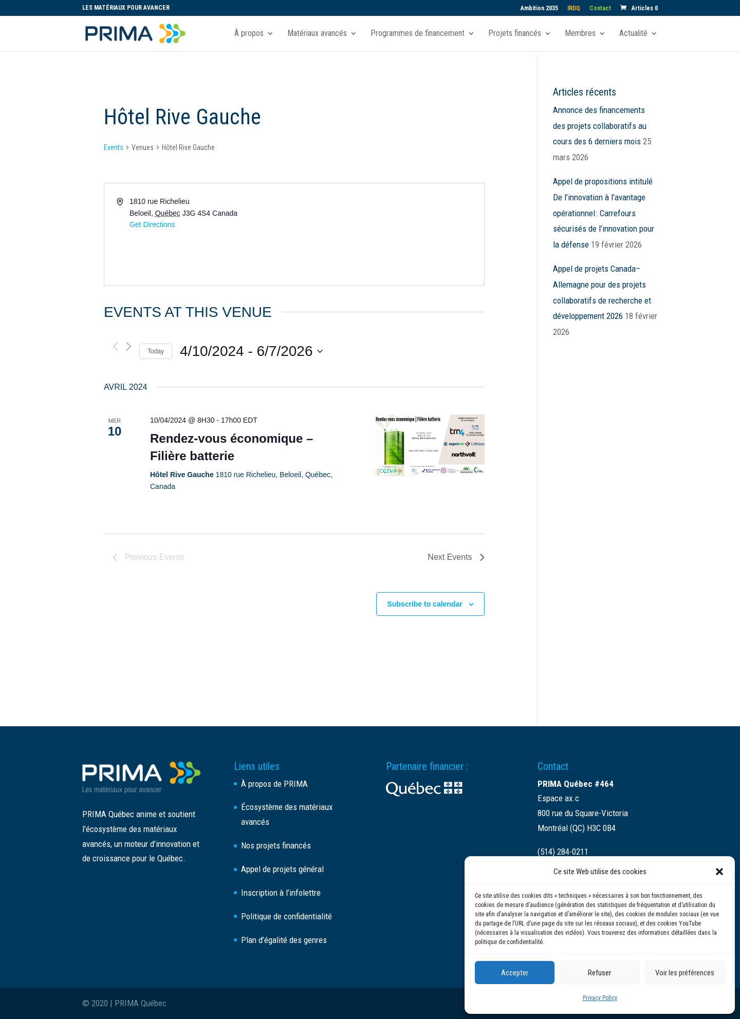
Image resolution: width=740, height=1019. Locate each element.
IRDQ (573, 8)
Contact (600, 8)
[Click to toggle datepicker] (251, 351)
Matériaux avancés (317, 34)
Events (113, 147)
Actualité (633, 34)
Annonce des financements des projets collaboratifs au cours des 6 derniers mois (599, 125)
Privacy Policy (600, 998)
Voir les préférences (684, 972)
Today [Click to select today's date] (155, 351)
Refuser (599, 972)
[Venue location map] (388, 234)
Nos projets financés (276, 845)
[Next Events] (129, 346)
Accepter (514, 972)
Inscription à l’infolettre (281, 893)
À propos (249, 34)
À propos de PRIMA (274, 784)
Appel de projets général (282, 869)
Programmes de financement (418, 34)
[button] (719, 871)
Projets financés (514, 34)
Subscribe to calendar (424, 604)
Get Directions (152, 224)
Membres (580, 34)
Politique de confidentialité (286, 916)
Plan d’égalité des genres (284, 940)
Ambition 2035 (539, 8)
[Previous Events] (115, 346)
